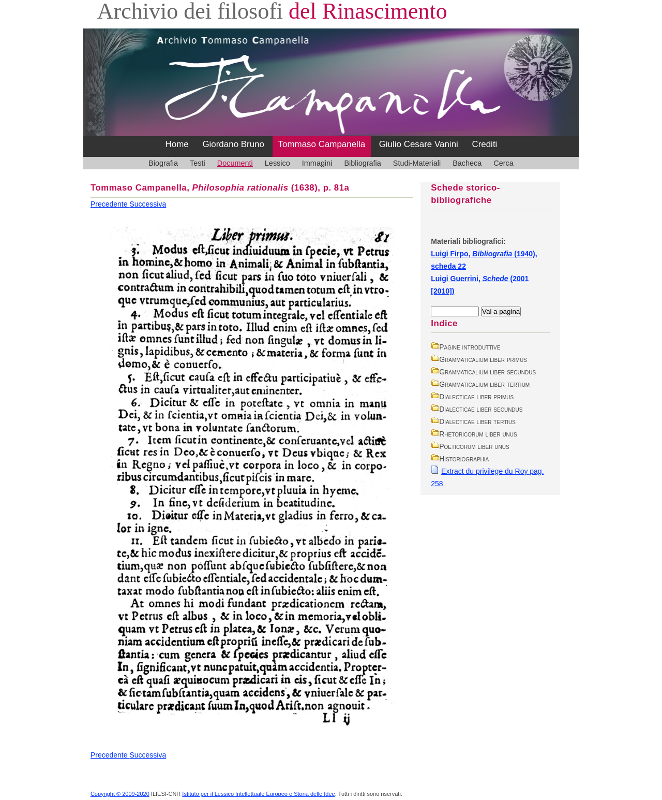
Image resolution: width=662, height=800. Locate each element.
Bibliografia (362, 163)
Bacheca (467, 163)
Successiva (147, 204)
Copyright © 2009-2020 (120, 794)
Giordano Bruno (233, 144)
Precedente (110, 204)
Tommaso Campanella (322, 144)
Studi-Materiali (417, 163)
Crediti (484, 144)
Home (177, 144)
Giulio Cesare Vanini (418, 144)
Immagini (317, 163)
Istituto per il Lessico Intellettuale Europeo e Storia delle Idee (258, 794)
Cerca (503, 163)
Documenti (235, 163)
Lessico (277, 163)
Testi (197, 163)
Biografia (163, 163)
